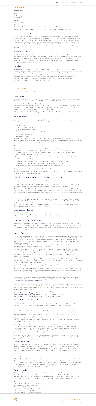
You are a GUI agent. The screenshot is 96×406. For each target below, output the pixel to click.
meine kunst (65, 2)
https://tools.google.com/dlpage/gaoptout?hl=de (30, 280)
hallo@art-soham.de (73, 378)
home (57, 2)
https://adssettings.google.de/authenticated (25, 294)
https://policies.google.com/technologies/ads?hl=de (27, 296)
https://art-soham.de (36, 92)
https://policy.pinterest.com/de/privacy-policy (36, 338)
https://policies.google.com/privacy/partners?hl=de (27, 293)
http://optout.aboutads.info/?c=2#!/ (54, 330)
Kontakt (81, 2)
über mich (73, 2)
